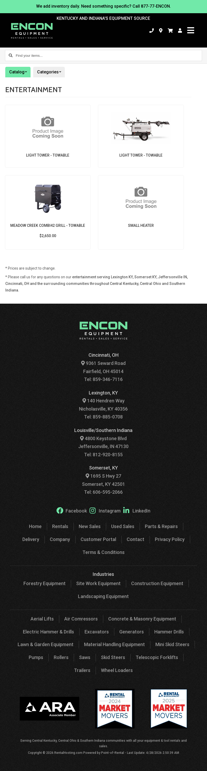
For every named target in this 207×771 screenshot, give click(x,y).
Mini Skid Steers (172, 644)
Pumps (36, 657)
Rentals (60, 526)
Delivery (30, 539)
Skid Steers (113, 657)
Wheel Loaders (117, 670)
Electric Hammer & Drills (48, 631)
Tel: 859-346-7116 (103, 379)
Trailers (82, 670)
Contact (135, 539)
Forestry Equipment (44, 583)
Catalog (20, 72)
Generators (131, 631)
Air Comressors (81, 619)
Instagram (105, 510)
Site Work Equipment (98, 583)
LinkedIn (136, 510)
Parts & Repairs (161, 526)
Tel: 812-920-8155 (103, 454)
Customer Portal (98, 539)
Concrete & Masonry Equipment (142, 619)
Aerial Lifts (42, 619)
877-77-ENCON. (156, 6)
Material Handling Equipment (114, 644)
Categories (51, 72)
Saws (84, 657)
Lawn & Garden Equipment (45, 644)
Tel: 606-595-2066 (103, 492)
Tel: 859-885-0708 (103, 417)
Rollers (61, 657)
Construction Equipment (157, 583)
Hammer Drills (169, 631)
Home (35, 526)
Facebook (71, 510)
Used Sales (122, 526)
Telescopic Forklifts (157, 657)
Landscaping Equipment (103, 596)
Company (60, 539)
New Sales (90, 526)
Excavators (97, 631)
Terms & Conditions (103, 552)
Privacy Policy (170, 539)
